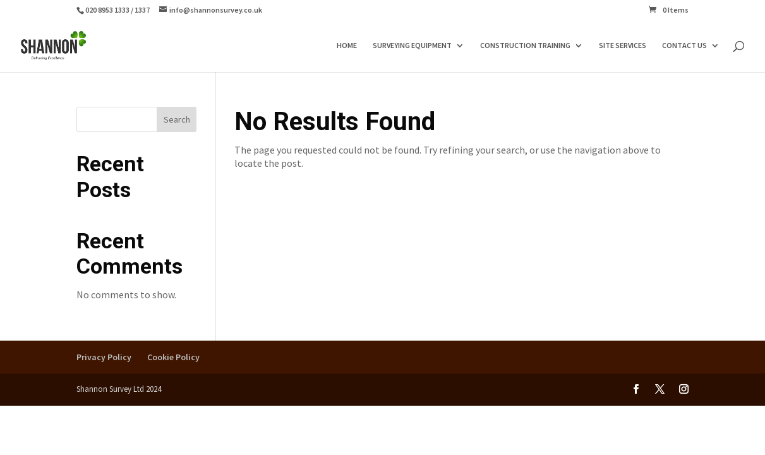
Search (177, 119)
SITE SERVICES (622, 45)
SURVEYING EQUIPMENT (412, 45)
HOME (347, 45)
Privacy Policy (103, 357)
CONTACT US (684, 45)
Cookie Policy (173, 357)
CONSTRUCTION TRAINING (525, 45)
